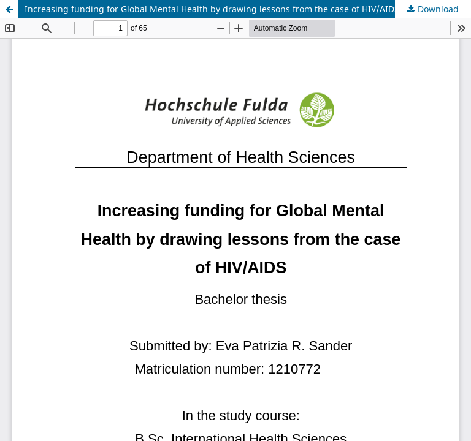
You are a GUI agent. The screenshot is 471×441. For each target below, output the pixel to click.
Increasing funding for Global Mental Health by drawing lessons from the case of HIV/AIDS (212, 9)
